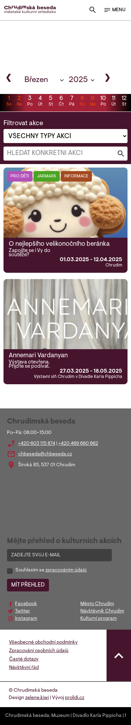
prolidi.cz (74, 698)
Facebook (26, 604)
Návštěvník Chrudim (102, 611)
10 (103, 102)
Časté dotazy (23, 659)
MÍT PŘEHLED (28, 585)
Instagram (26, 618)
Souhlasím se (51, 570)
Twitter (22, 611)
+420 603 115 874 (36, 443)
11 (113, 102)
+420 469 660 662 (78, 443)
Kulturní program (98, 618)
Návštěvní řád (24, 667)
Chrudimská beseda (27, 715)
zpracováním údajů (66, 570)
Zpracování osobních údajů (38, 651)
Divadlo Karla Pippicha (97, 715)
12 (124, 102)
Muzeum (60, 715)
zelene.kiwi (37, 698)
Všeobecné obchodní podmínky (43, 642)
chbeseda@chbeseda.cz (45, 454)
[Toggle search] (92, 11)
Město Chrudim (97, 604)
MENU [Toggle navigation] (114, 10)
